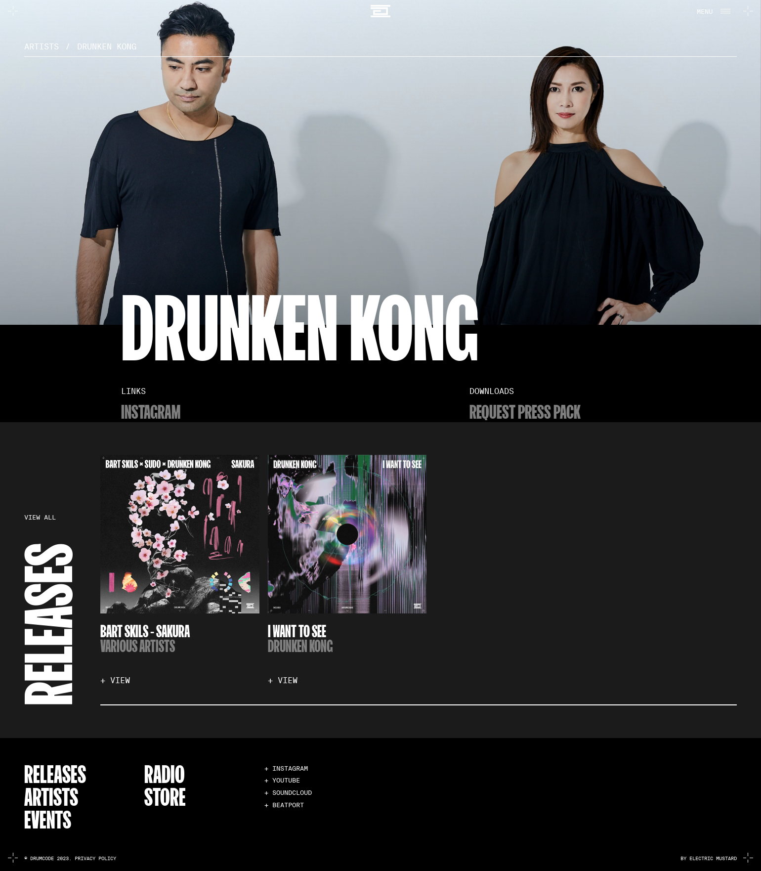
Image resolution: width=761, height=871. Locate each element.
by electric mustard (708, 858)
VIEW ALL (40, 518)
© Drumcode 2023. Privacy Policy (70, 858)
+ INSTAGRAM (286, 768)
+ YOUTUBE (282, 780)
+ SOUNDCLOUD (288, 792)
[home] (380, 11)
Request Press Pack (525, 411)
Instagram (150, 411)
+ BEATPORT (284, 805)
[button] (712, 11)
